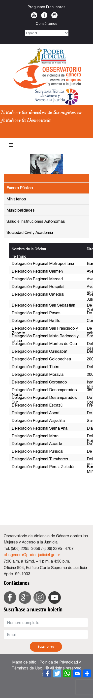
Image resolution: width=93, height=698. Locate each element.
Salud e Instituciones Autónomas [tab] (35, 221)
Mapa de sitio (24, 662)
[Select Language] (47, 33)
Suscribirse (46, 646)
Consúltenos (46, 23)
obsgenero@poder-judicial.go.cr (32, 554)
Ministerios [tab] (16, 199)
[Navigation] (11, 145)
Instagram (54, 15)
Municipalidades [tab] (20, 210)
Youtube (34, 15)
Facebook (44, 15)
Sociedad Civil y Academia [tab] (29, 232)
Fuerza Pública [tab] (19, 188)
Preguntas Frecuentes (46, 7)
